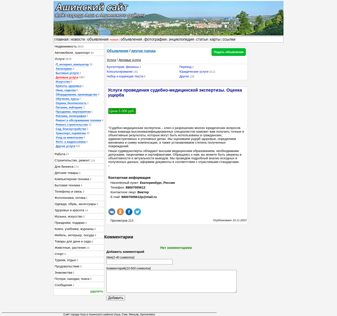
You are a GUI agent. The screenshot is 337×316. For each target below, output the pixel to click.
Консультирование (120, 71)
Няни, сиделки (66, 90)
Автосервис (64, 68)
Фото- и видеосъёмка (71, 141)
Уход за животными (69, 137)
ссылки (229, 39)
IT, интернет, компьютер (72, 64)
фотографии (155, 39)
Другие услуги (65, 146)
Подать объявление (229, 52)
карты (215, 39)
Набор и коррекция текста (125, 76)
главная (61, 39)
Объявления (117, 51)
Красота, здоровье (69, 85)
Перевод (185, 67)
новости (78, 39)
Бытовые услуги (67, 73)
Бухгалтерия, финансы (123, 67)
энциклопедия (181, 39)
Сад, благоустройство (71, 128)
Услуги (111, 60)
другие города (143, 51)
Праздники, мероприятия (73, 111)
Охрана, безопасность (71, 103)
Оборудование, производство (76, 94)
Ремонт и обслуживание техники (78, 120)
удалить (96, 291)
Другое (184, 76)
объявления (102, 39)
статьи (202, 39)
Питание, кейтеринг (69, 107)
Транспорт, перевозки (71, 133)
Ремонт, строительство (72, 124)
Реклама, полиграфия (71, 116)
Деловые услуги (67, 77)
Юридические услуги (193, 71)
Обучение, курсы (67, 98)
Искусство (63, 81)
